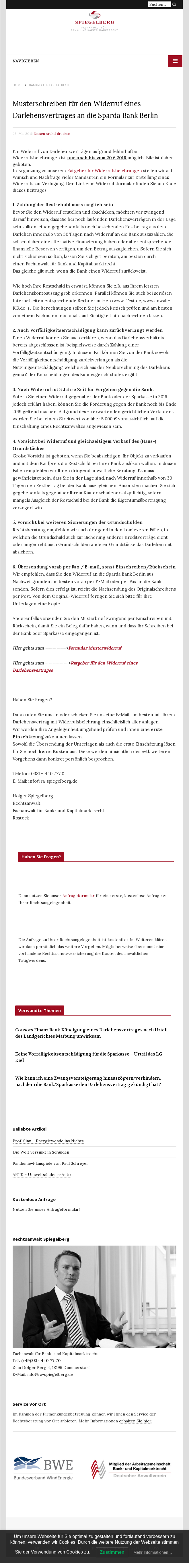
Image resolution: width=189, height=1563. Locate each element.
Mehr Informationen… (152, 1552)
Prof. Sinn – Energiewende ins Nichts (48, 1140)
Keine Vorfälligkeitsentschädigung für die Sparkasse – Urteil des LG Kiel (88, 1057)
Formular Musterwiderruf (94, 648)
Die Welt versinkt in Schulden (41, 1152)
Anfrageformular (79, 895)
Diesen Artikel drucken (52, 133)
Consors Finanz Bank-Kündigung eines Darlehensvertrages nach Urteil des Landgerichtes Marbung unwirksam (91, 1033)
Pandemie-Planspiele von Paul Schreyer (50, 1163)
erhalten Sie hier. (135, 1421)
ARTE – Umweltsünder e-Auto (42, 1174)
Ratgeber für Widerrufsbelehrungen (104, 170)
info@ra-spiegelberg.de (50, 1374)
